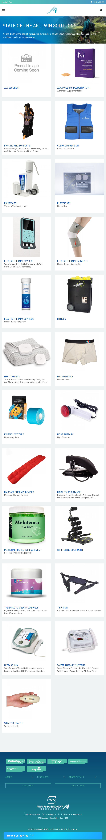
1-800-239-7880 (34, 814)
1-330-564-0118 (50, 814)
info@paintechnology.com (72, 814)
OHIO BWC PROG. (78, 786)
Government (28, 786)
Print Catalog (97, 2)
